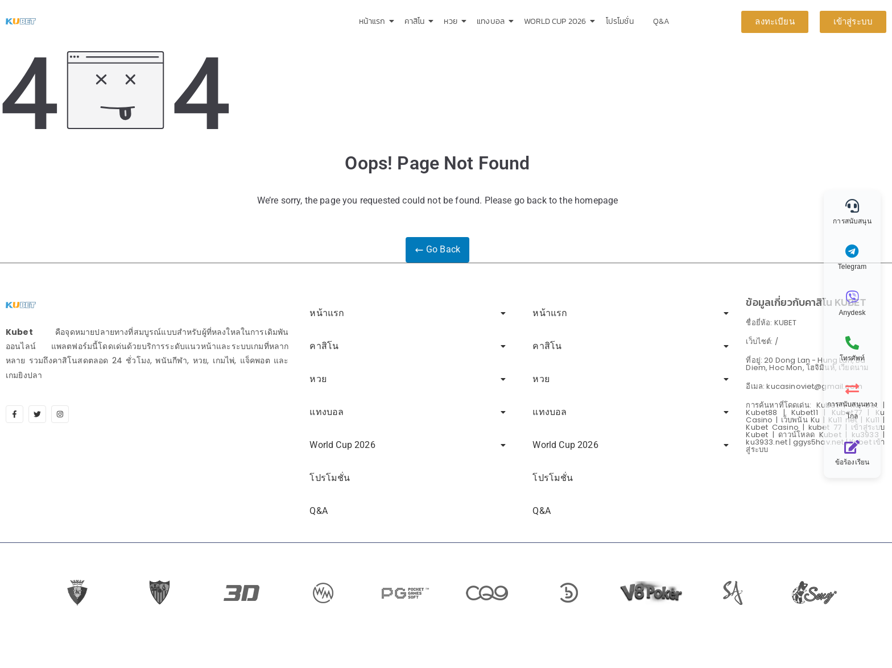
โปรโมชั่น (620, 21)
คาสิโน (416, 21)
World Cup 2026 (557, 21)
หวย (452, 21)
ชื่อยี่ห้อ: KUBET (771, 322)
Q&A (661, 21)
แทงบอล (493, 21)
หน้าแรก (374, 21)
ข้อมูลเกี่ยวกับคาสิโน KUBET (805, 302)
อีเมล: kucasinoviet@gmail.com (804, 386)
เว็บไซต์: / (762, 341)
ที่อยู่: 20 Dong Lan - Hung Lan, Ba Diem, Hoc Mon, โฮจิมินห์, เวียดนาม (807, 364)
